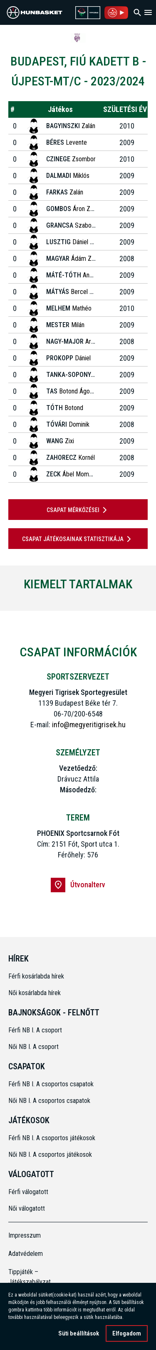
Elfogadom (126, 1334)
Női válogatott (26, 1208)
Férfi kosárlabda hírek (36, 976)
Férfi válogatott (28, 1192)
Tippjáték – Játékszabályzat (25, 1277)
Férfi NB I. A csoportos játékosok (51, 1138)
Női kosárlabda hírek (34, 993)
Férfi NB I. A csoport (35, 1030)
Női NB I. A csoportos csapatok (50, 1101)
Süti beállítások (78, 1334)
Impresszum (24, 1235)
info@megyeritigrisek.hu (89, 724)
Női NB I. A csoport (33, 1047)
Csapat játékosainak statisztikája (78, 539)
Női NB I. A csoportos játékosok (50, 1154)
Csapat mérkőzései (78, 510)
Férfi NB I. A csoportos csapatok (51, 1084)
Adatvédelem (25, 1254)
